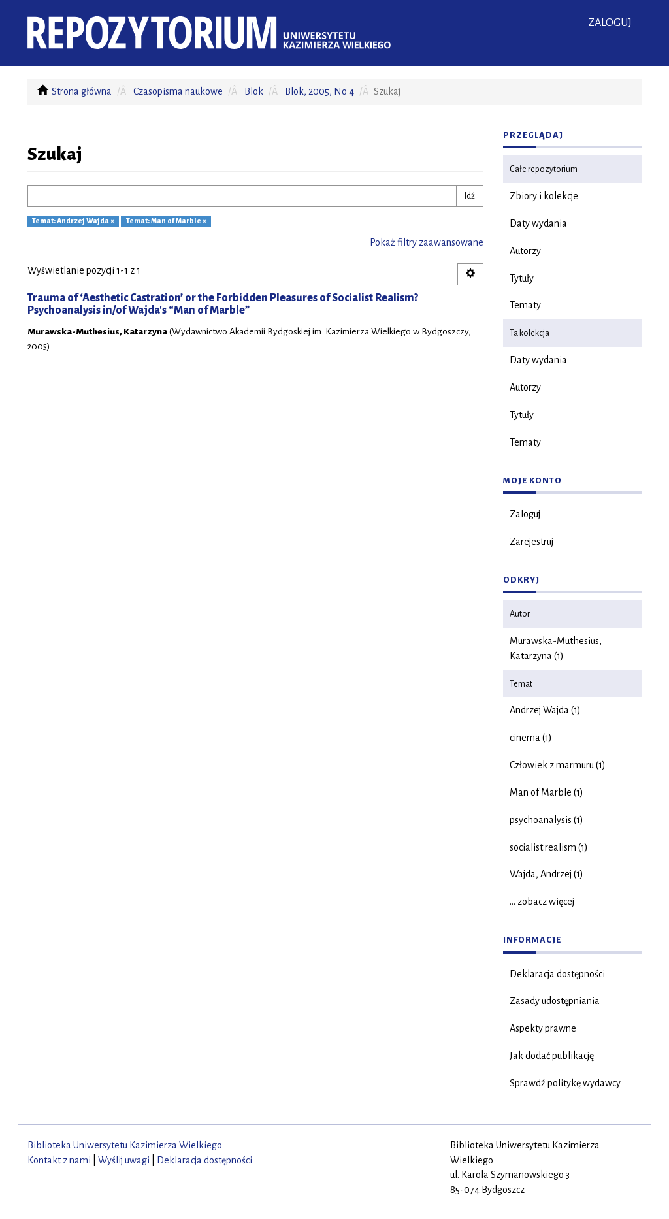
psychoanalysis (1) (546, 820)
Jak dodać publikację (552, 1055)
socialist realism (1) (549, 847)
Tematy (525, 305)
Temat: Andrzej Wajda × (73, 221)
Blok (253, 91)
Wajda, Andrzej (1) (546, 874)
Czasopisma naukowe (178, 91)
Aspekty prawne (543, 1028)
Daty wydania (538, 223)
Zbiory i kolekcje (544, 196)
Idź (470, 196)
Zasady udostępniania (555, 1001)
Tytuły (522, 278)
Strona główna (82, 91)
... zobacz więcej (542, 901)
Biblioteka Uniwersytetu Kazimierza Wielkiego (124, 1145)
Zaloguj (525, 514)
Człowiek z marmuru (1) (558, 765)
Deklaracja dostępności (557, 974)
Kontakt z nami (59, 1160)
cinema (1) (531, 737)
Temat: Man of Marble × (166, 221)
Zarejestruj (531, 541)
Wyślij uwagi (124, 1160)
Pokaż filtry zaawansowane (426, 242)
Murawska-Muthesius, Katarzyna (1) (556, 648)
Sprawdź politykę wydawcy (565, 1083)
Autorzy (525, 251)
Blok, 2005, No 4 (319, 91)
